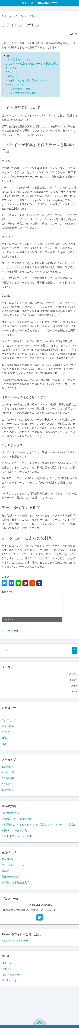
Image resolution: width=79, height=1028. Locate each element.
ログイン (7, 963)
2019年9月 (7, 784)
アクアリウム (9, 720)
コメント (14, 68)
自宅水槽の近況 (10, 813)
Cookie (13, 76)
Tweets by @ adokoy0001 (15, 940)
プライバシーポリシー (14, 865)
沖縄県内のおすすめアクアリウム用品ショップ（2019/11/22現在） (39, 824)
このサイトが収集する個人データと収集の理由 (31, 63)
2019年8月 (7, 789)
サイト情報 (13, 631)
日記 (4, 737)
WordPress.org (9, 980)
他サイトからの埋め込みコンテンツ (29, 80)
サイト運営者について (17, 59)
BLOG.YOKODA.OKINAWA (39, 3)
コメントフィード (12, 974)
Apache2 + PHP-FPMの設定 (17, 818)
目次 (8, 55)
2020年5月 (7, 766)
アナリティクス (18, 84)
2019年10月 (8, 778)
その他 (5, 732)
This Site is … (9, 859)
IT (3, 714)
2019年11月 (8, 772)
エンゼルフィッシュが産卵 (17, 836)
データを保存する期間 (17, 88)
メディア (14, 72)
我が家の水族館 (10, 876)
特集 (4, 743)
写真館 (5, 871)
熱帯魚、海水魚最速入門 (15, 882)
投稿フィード (9, 969)
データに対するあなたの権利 (21, 93)
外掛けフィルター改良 (14, 830)
